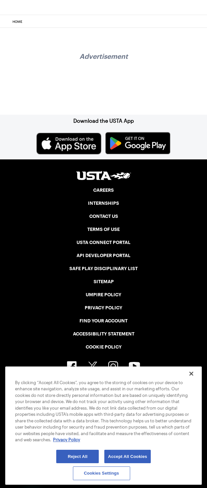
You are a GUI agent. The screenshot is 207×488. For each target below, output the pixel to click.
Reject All (77, 456)
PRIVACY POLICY (103, 307)
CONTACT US (103, 216)
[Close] (191, 373)
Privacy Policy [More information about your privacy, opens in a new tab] (66, 439)
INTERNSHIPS (103, 203)
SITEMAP (104, 281)
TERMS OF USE (103, 229)
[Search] (200, 21)
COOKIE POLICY (104, 347)
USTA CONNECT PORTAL (103, 242)
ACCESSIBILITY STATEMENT (103, 333)
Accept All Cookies (127, 456)
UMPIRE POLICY (103, 294)
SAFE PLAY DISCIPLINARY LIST (103, 268)
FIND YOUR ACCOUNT (103, 320)
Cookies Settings (101, 473)
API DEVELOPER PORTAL (103, 255)
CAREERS (103, 190)
